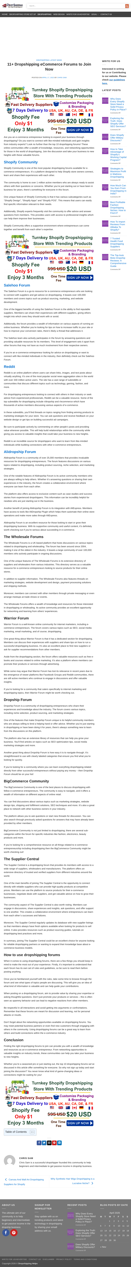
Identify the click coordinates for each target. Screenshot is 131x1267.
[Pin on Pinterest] (54, 1143)
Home (5, 14)
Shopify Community (21, 162)
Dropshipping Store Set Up (22, 14)
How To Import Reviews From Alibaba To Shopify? (117, 225)
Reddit (9, 367)
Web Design (59, 14)
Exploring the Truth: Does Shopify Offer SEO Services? (118, 122)
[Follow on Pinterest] (14, 1232)
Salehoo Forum (17, 285)
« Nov (103, 1247)
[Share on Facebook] (39, 1143)
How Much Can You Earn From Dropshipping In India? (118, 189)
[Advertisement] (65, 36)
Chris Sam (62, 77)
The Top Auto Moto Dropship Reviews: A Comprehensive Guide (118, 260)
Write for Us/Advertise (78, 14)
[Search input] (77, 6)
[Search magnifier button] (127, 6)
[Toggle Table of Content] (31, 1132)
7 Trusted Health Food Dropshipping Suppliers (117, 242)
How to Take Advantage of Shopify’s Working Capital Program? (118, 154)
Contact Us (106, 14)
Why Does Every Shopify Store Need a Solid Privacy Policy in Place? (118, 104)
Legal (95, 14)
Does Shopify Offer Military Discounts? (117, 138)
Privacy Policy (64, 1259)
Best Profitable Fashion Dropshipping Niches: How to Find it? (118, 207)
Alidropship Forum (20, 452)
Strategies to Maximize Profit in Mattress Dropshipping (118, 172)
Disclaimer (48, 1259)
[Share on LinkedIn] (59, 1143)
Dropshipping (44, 14)
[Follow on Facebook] (6, 1232)
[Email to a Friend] (49, 1143)
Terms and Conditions (85, 1259)
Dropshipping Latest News (49, 60)
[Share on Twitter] (44, 1143)
